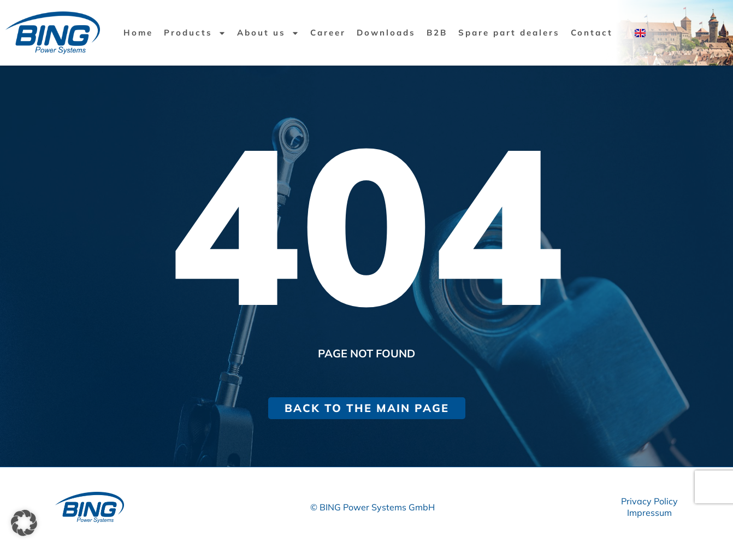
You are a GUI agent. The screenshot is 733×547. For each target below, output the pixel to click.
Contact (592, 32)
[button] (24, 523)
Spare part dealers (509, 32)
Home (138, 32)
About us (268, 33)
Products (195, 33)
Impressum (649, 512)
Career (328, 32)
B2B (437, 32)
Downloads (386, 32)
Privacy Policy (649, 501)
